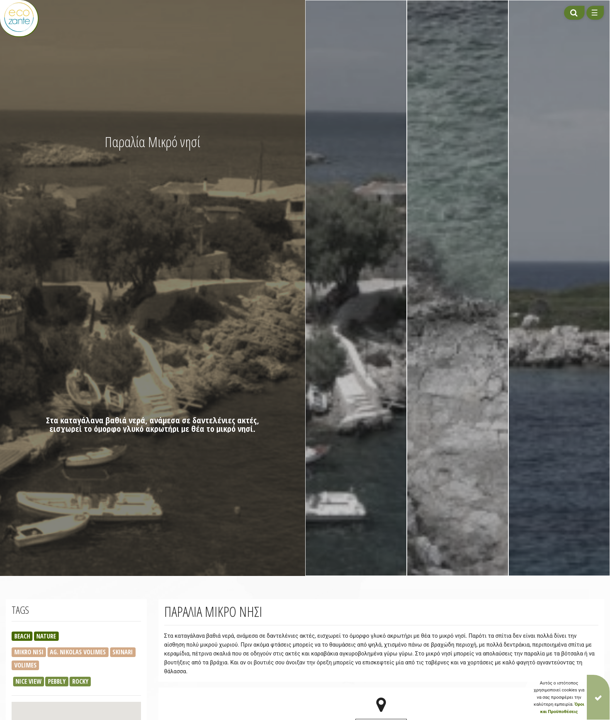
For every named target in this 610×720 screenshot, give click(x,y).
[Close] (598, 697)
